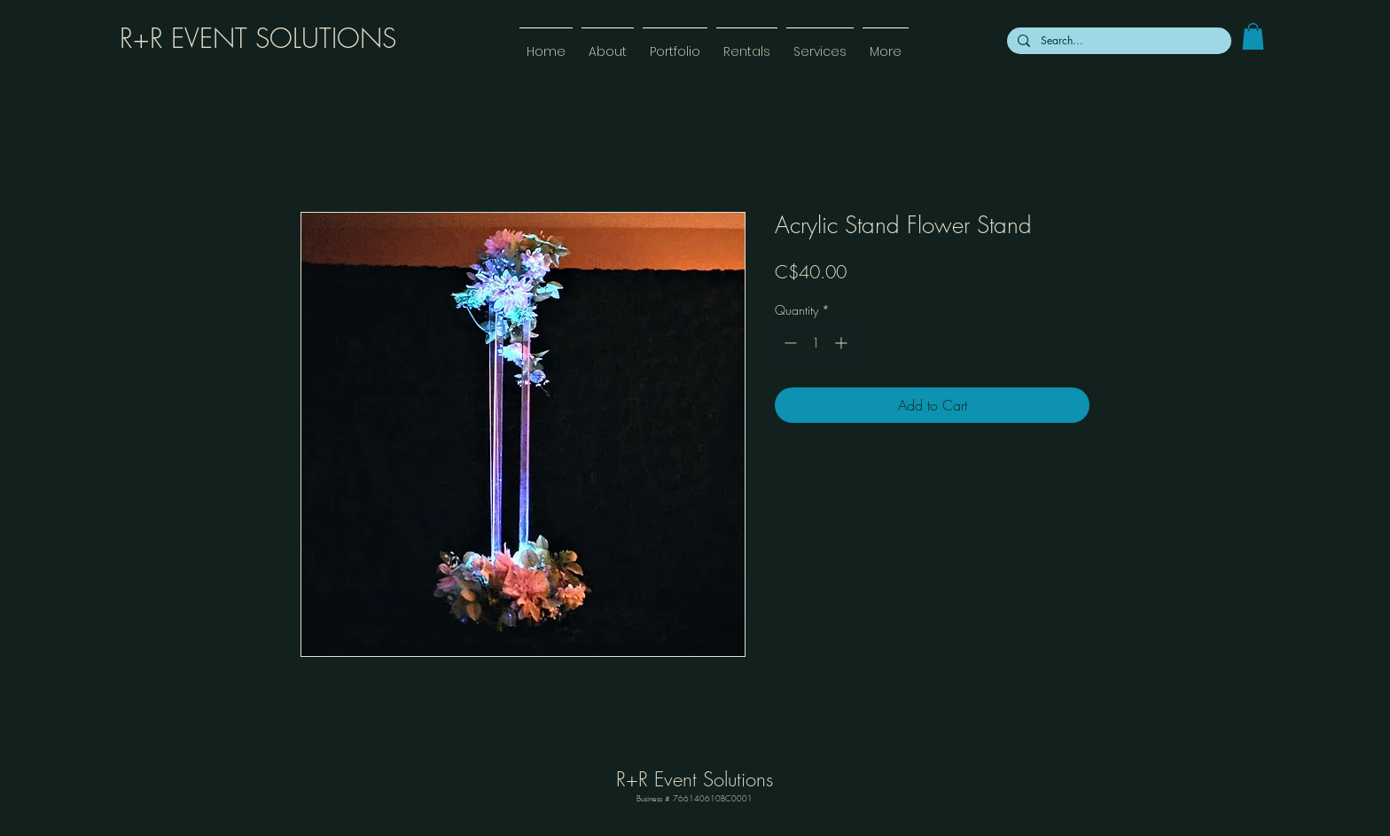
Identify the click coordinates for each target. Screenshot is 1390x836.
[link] (1253, 36)
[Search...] (1117, 40)
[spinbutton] (816, 342)
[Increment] (843, 342)
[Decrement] (788, 342)
